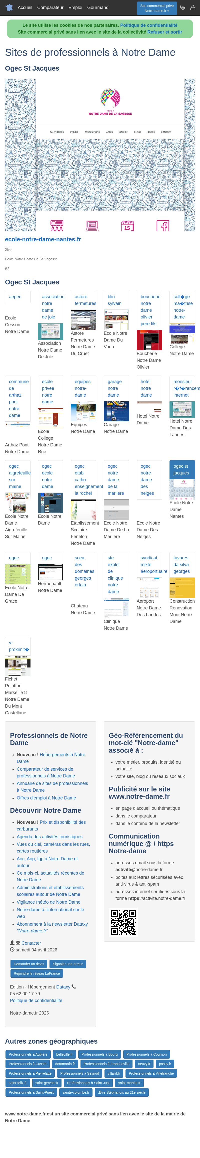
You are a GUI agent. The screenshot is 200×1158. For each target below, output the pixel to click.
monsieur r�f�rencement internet (184, 388)
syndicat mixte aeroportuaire (151, 564)
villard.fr (114, 1073)
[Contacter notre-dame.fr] (193, 7)
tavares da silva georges (182, 564)
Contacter (31, 943)
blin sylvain (115, 300)
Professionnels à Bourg (100, 1054)
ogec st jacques (181, 469)
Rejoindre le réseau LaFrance (37, 973)
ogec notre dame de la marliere (116, 480)
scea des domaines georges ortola (84, 571)
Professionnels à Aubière (28, 1054)
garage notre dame (115, 388)
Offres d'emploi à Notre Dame (46, 797)
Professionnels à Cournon (146, 1054)
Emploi (75, 7)
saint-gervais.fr (47, 1083)
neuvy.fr (144, 1064)
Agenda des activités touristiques (49, 836)
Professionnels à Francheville (107, 1064)
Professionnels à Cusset (27, 1064)
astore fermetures (85, 300)
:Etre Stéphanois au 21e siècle (122, 1092)
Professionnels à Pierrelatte (30, 1073)
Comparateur (50, 7)
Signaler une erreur (68, 964)
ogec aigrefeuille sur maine (19, 476)
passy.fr (165, 1064)
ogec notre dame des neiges (147, 480)
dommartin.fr (65, 1064)
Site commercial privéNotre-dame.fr (157, 8)
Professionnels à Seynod (79, 1073)
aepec (15, 296)
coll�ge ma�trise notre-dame (183, 306)
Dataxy (63, 986)
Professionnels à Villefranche (151, 1073)
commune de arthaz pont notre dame (19, 398)
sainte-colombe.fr (75, 1092)
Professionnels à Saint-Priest (31, 1092)
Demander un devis (29, 964)
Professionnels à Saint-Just (88, 1083)
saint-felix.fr (18, 1083)
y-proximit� (19, 646)
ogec (14, 557)
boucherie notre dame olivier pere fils (150, 310)
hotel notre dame (146, 388)
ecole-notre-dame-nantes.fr (43, 239)
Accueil (25, 7)
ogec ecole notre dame (47, 476)
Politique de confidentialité (149, 25)
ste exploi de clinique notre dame (115, 574)
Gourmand (97, 7)
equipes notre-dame (82, 388)
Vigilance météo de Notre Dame (48, 902)
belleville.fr (64, 1054)
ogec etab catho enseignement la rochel (85, 480)
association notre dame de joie (53, 306)
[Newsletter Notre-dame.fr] (183, 7)
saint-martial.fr (129, 1083)
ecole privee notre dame (48, 391)
